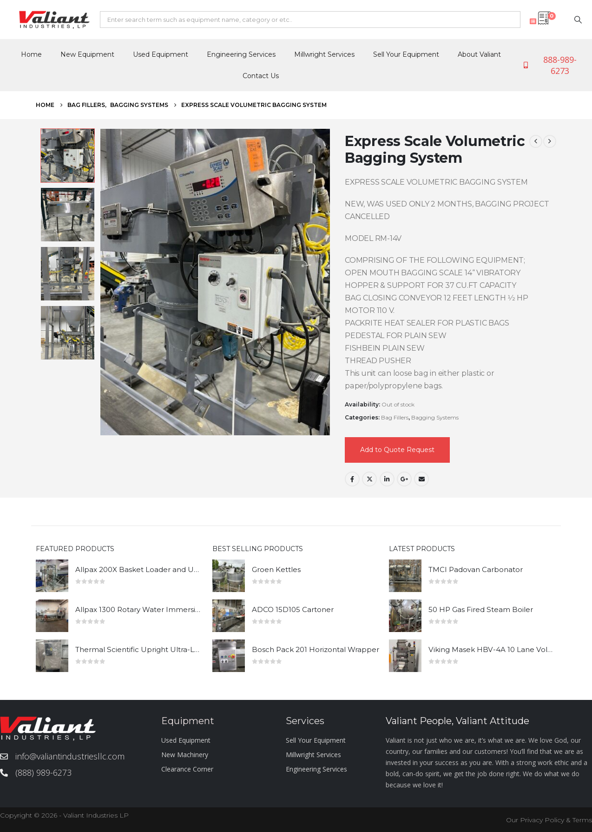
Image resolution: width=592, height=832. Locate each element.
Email (421, 479)
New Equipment (87, 54)
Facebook (352, 479)
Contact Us (261, 76)
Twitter (369, 479)
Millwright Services (324, 54)
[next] (549, 141)
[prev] (535, 141)
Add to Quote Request (397, 450)
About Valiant (479, 54)
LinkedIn (387, 479)
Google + (404, 479)
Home (31, 54)
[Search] (578, 19)
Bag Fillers (394, 417)
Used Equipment (160, 54)
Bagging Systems (435, 417)
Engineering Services (241, 54)
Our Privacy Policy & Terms (549, 820)
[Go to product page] (52, 575)
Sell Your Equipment (406, 54)
